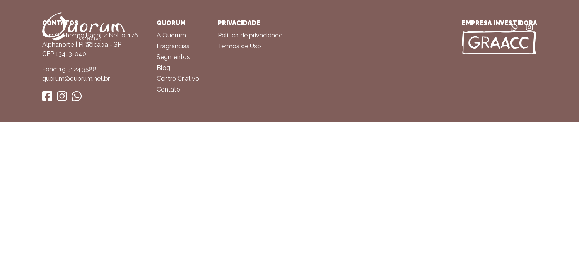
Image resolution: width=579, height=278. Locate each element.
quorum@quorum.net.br (76, 78)
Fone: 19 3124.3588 (69, 69)
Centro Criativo (178, 78)
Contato (168, 89)
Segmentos (173, 57)
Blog (163, 67)
